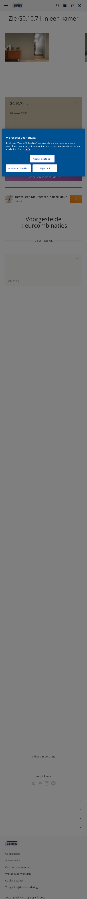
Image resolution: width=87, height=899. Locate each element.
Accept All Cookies (18, 168)
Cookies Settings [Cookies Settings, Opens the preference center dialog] (42, 158)
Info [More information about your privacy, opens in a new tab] (27, 148)
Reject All (45, 168)
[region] (43, 153)
